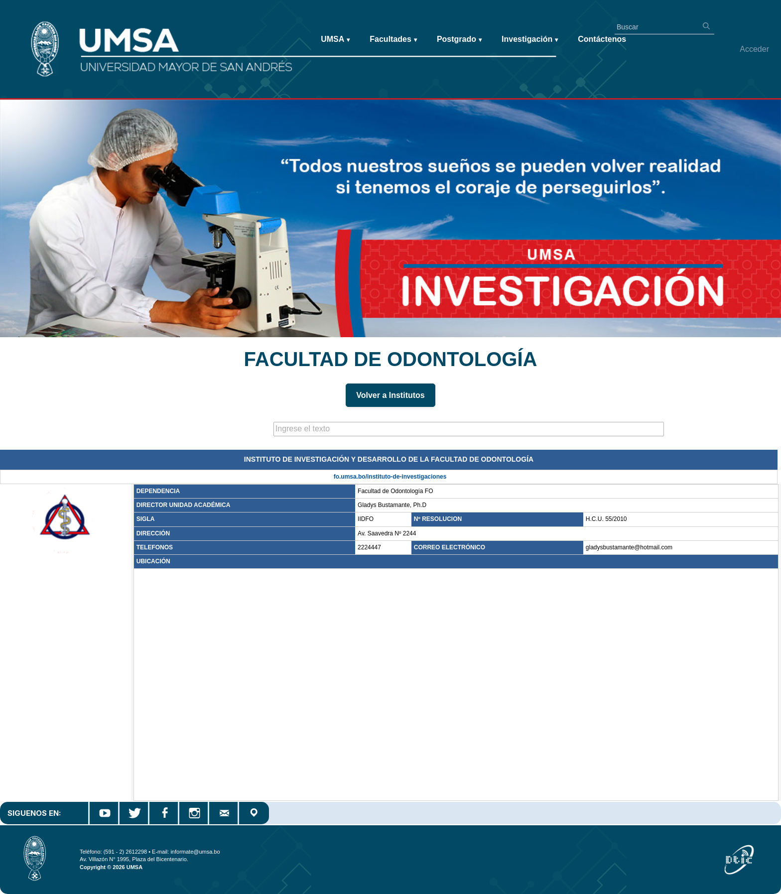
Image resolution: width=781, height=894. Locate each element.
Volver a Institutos (390, 395)
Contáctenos (602, 39)
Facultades (393, 39)
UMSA (335, 39)
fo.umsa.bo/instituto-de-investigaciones (390, 476)
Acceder (754, 49)
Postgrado (459, 39)
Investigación (530, 39)
